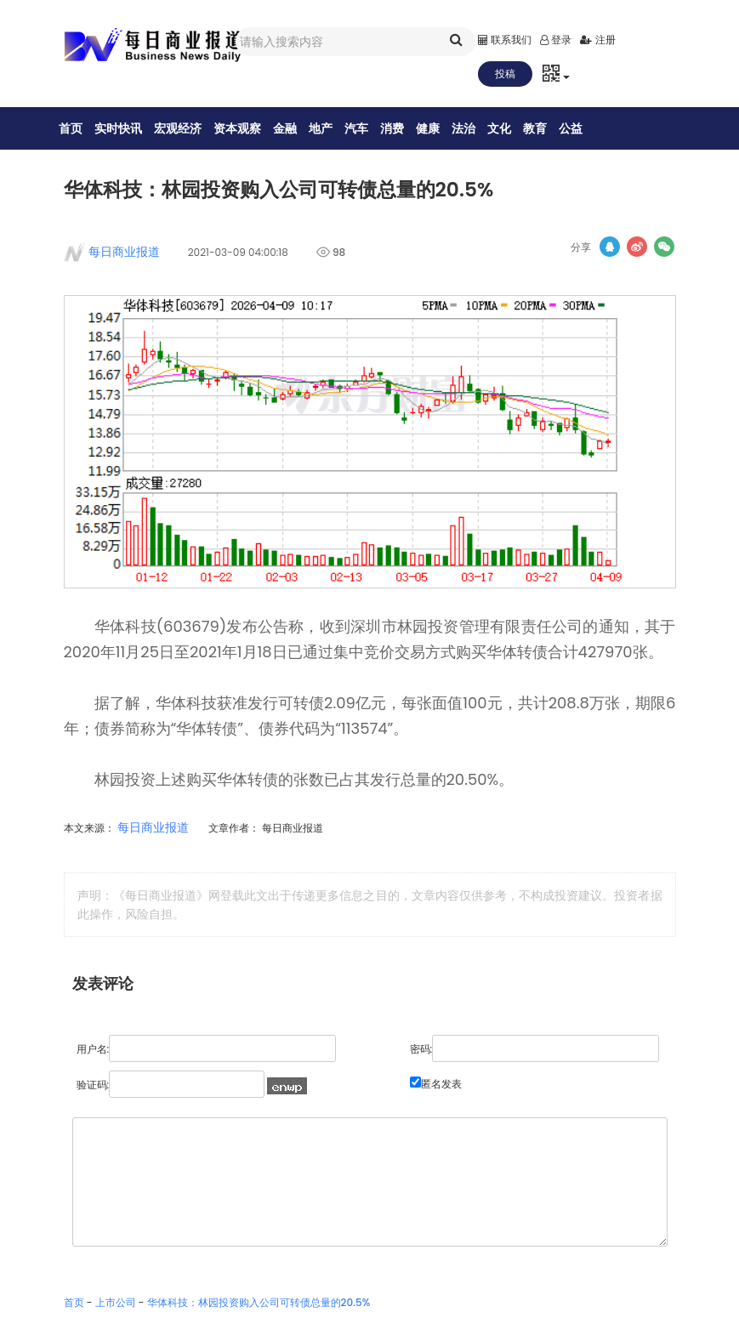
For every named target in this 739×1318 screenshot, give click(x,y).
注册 (597, 39)
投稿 (505, 73)
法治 (474, 128)
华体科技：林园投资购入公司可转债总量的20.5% (259, 1306)
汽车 (367, 128)
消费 (403, 128)
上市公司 (115, 1306)
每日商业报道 (119, 256)
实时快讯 (129, 128)
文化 (510, 128)
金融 (296, 128)
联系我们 (505, 39)
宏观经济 (189, 128)
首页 (82, 128)
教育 (546, 128)
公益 (582, 128)
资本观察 (248, 128)
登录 (555, 39)
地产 (332, 128)
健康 (439, 128)
